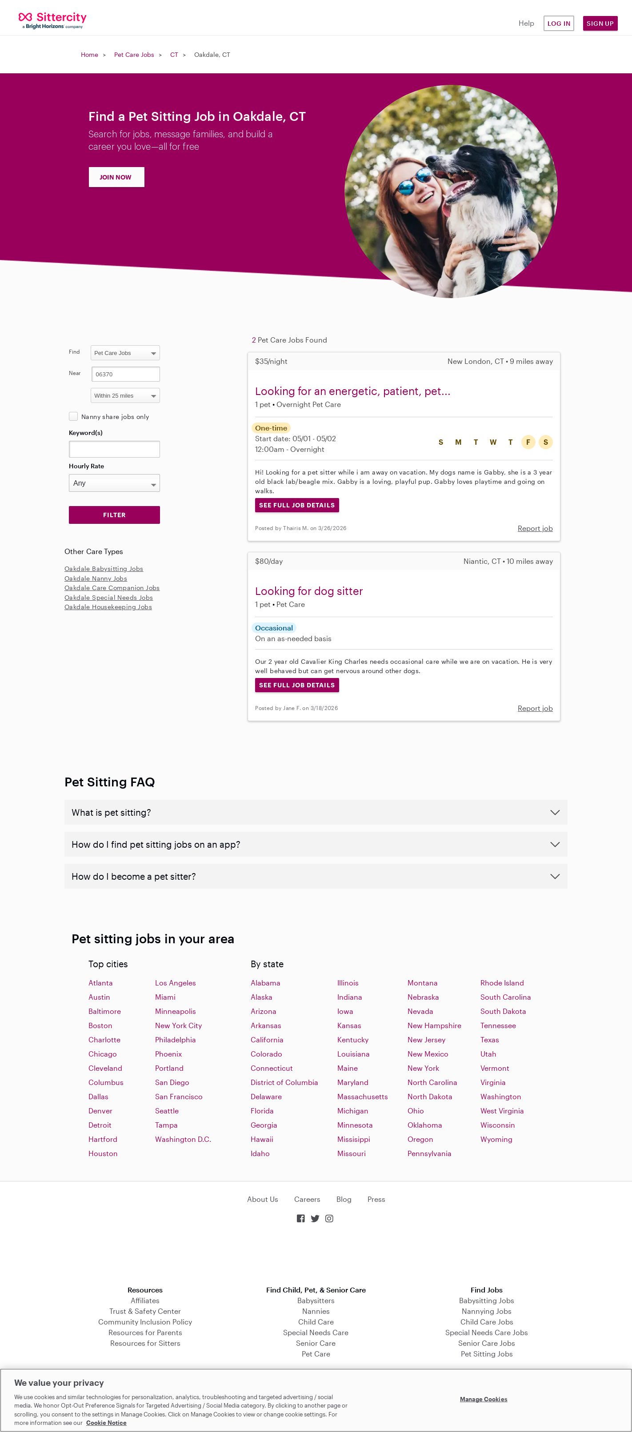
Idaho (260, 1153)
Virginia (493, 1082)
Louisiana (353, 1053)
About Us (262, 1199)
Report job (535, 528)
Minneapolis (175, 1011)
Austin (99, 997)
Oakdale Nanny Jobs (95, 578)
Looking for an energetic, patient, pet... (353, 390)
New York (423, 1068)
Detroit (100, 1125)
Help (526, 23)
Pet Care (316, 1353)
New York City (178, 1025)
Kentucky (352, 1039)
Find (74, 351)
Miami (165, 997)
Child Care (316, 1321)
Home (89, 54)
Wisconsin (497, 1125)
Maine (347, 1068)
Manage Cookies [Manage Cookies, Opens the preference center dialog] (484, 1399)
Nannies (316, 1311)
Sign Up (600, 23)
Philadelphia (175, 1039)
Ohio (416, 1110)
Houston (103, 1153)
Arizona (263, 1011)
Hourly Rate (86, 466)
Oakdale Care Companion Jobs (112, 587)
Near (75, 373)
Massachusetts (362, 1096)
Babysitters (316, 1300)
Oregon (420, 1139)
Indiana (349, 997)
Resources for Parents (145, 1332)
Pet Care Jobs (134, 54)
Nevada (420, 1011)
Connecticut (272, 1068)
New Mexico (428, 1053)
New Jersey (426, 1039)
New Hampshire (434, 1025)
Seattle (167, 1110)
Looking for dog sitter (309, 590)
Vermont (494, 1068)
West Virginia (502, 1110)
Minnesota (355, 1125)
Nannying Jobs (487, 1311)
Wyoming (496, 1139)
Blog (344, 1199)
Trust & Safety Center (145, 1311)
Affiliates (145, 1300)
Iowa (345, 1011)
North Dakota (430, 1096)
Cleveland (105, 1068)
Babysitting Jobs (486, 1300)
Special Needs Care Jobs (486, 1332)
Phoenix (168, 1053)
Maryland (352, 1082)
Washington (500, 1096)
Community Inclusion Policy (145, 1321)
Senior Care (316, 1343)
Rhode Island (502, 982)
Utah (488, 1053)
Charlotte (104, 1039)
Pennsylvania (430, 1153)
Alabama (265, 982)
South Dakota (503, 1011)
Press (376, 1199)
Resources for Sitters (145, 1343)
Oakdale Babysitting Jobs (104, 568)
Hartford (102, 1139)
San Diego (172, 1082)
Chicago (102, 1053)
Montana (423, 982)
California (267, 1039)
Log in (559, 23)
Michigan (352, 1110)
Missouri (351, 1153)
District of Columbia (284, 1082)
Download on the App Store (316, 1255)
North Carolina (432, 1082)
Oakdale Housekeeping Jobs (108, 606)
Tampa (166, 1125)
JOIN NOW (116, 177)
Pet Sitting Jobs (487, 1353)
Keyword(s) (86, 432)
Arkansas (266, 1025)
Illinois (348, 982)
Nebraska (423, 997)
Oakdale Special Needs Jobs (108, 597)
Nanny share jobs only (115, 416)
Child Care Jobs (486, 1321)
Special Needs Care (315, 1332)
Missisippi (353, 1139)
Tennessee (498, 1025)
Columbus (106, 1082)
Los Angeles (175, 982)
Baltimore (104, 1011)
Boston (100, 1025)
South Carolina (505, 997)
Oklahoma (425, 1125)
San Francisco (179, 1096)
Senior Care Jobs (486, 1343)
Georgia (264, 1125)
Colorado (266, 1053)
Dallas (98, 1096)
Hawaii (262, 1139)
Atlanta (100, 982)
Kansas (349, 1025)
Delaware (266, 1096)
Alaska (261, 997)
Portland (169, 1068)
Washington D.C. (183, 1139)
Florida (262, 1110)
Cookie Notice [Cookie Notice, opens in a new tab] (106, 1422)
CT (174, 54)
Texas (489, 1039)
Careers (307, 1199)
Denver (100, 1110)
